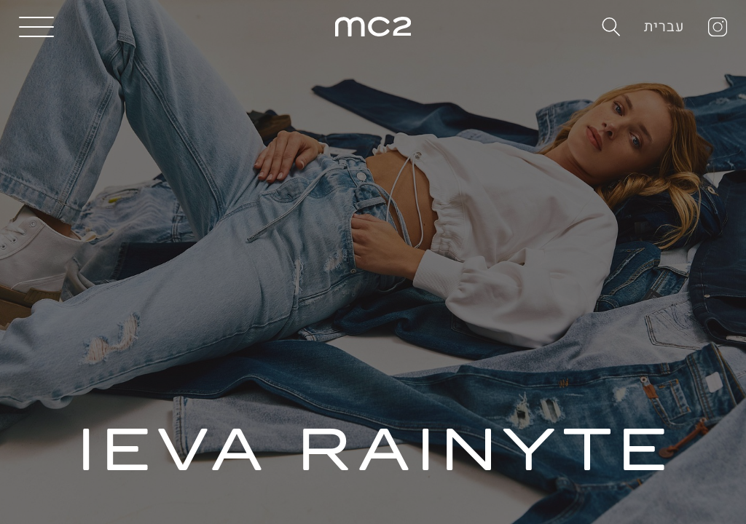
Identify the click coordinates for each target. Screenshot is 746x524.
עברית (665, 26)
